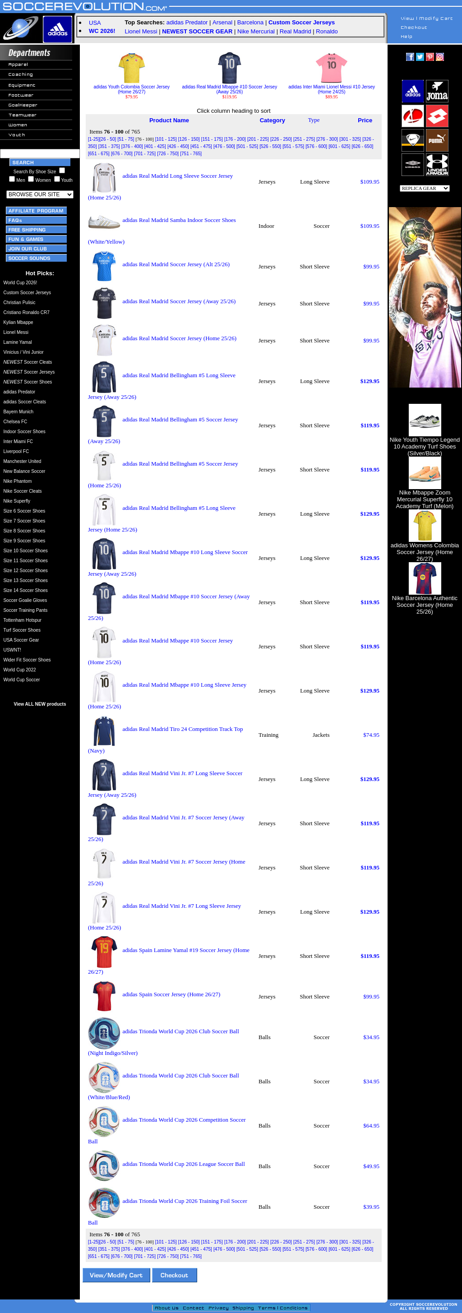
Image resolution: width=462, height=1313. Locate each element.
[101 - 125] (166, 139)
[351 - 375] (109, 146)
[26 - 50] (108, 139)
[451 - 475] (201, 146)
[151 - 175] (212, 139)
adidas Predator (187, 22)
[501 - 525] (247, 146)
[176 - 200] (235, 139)
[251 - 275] (304, 139)
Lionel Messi (141, 31)
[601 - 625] (339, 146)
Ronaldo (326, 31)
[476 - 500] (224, 146)
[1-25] (94, 139)
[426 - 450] (178, 146)
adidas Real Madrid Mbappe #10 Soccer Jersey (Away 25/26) (229, 87)
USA (95, 22)
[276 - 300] (327, 139)
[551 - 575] (293, 146)
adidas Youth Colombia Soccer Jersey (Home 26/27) (132, 87)
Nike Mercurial (256, 31)
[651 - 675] (99, 153)
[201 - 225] (258, 139)
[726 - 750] (168, 153)
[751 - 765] (191, 153)
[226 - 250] (281, 139)
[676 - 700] (122, 153)
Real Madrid (295, 31)
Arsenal (222, 22)
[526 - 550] (270, 146)
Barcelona (250, 22)
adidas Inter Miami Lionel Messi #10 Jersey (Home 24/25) (331, 87)
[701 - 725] (145, 153)
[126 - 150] (189, 139)
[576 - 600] (316, 146)
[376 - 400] (132, 146)
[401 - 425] (155, 146)
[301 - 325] (350, 139)
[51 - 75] (126, 139)
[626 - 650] (362, 146)
